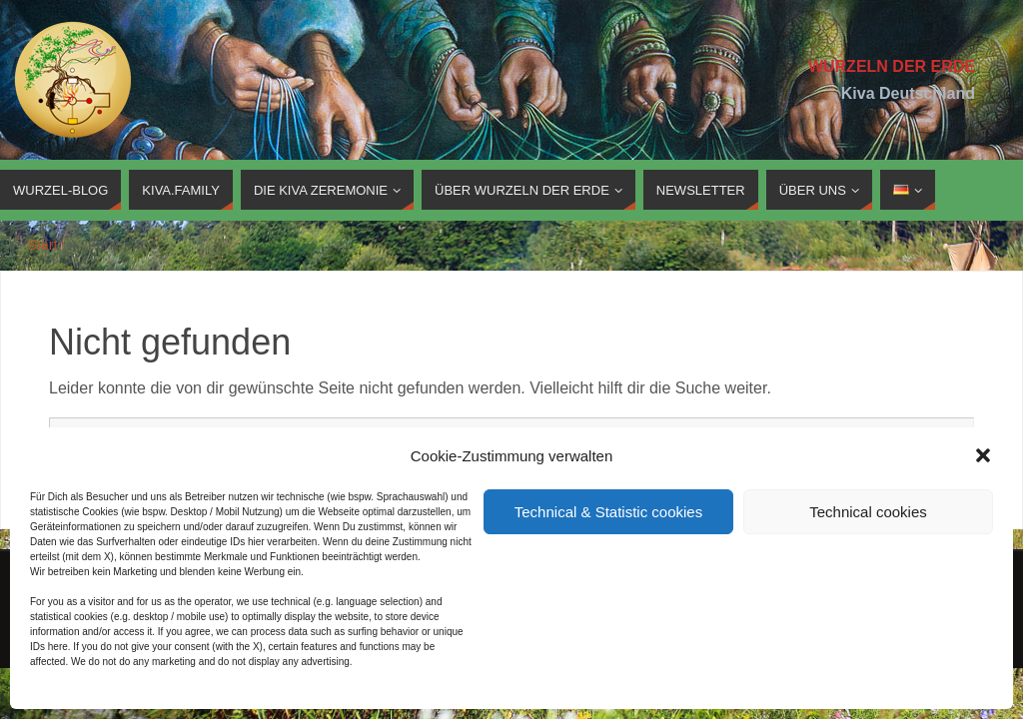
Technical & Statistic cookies (608, 511)
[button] (983, 455)
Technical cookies (868, 511)
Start (42, 245)
